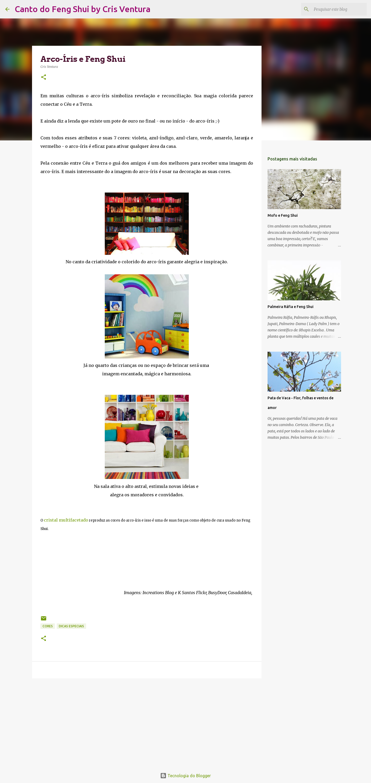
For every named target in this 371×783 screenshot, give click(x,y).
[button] (43, 77)
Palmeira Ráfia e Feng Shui (290, 307)
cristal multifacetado (66, 520)
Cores (48, 626)
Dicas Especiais (71, 626)
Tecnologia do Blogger (185, 775)
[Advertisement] (147, 723)
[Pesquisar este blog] (339, 9)
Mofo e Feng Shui (283, 215)
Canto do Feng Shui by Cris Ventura (82, 9)
